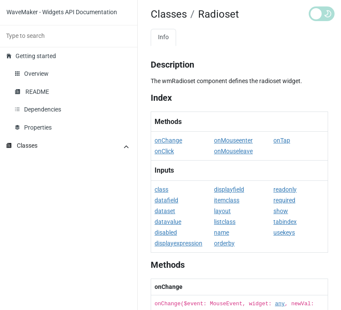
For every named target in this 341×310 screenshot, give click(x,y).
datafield (166, 200)
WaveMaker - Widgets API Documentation (61, 12)
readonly (285, 189)
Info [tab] (163, 37)
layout (222, 211)
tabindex (285, 222)
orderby (224, 243)
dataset (165, 211)
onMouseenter (233, 140)
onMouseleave (233, 151)
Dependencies (38, 109)
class (161, 189)
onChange (168, 140)
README (32, 92)
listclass (225, 222)
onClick (164, 151)
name (221, 232)
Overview (32, 74)
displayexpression (178, 243)
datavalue (168, 222)
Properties (33, 127)
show (280, 211)
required (284, 200)
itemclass (226, 200)
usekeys (284, 232)
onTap (281, 140)
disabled (166, 232)
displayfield (229, 189)
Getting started (31, 56)
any (280, 304)
